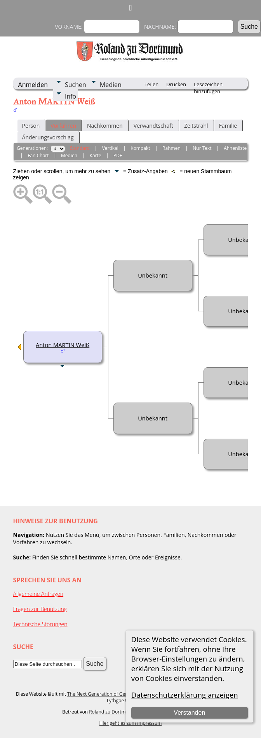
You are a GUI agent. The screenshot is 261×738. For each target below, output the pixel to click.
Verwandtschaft (153, 125)
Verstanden (189, 712)
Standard (80, 148)
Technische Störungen (40, 624)
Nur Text (202, 148)
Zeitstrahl (196, 125)
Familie (228, 125)
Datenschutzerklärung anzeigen (184, 695)
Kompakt (140, 148)
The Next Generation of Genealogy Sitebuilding (118, 694)
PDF (117, 155)
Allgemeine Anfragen (38, 593)
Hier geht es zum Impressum (130, 723)
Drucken (176, 84)
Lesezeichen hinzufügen (208, 85)
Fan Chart (38, 155)
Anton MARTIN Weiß (62, 345)
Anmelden (33, 84)
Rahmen (171, 148)
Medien (111, 84)
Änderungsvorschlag (48, 137)
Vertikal (110, 148)
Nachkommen (105, 125)
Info (70, 96)
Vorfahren (63, 125)
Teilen (151, 84)
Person (31, 125)
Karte (95, 155)
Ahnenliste (235, 148)
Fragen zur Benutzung (40, 609)
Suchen (75, 84)
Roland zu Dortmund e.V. (116, 711)
